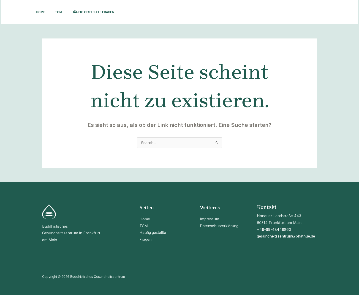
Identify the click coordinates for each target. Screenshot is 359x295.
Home (41, 12)
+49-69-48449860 (274, 229)
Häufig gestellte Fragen (96, 12)
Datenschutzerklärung (219, 226)
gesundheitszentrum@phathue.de (286, 236)
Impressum (209, 219)
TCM (60, 12)
